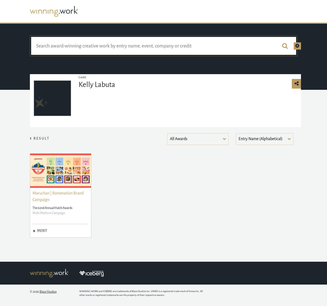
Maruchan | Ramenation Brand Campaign (58, 196)
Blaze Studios (48, 291)
